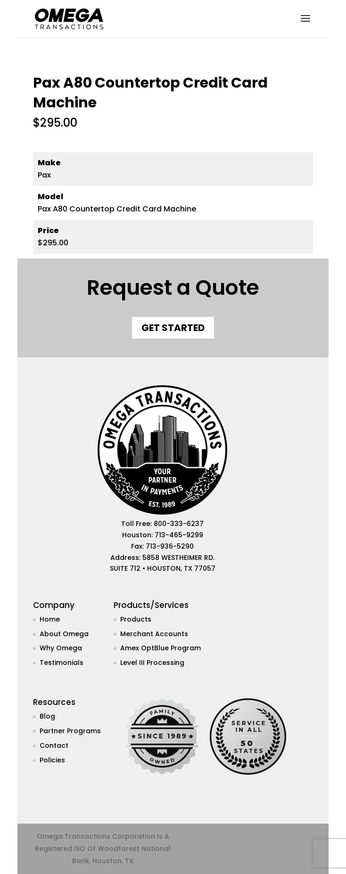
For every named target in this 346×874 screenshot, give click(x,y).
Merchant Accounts (154, 634)
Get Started (173, 327)
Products (135, 619)
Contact (54, 745)
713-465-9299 (179, 535)
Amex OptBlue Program (160, 648)
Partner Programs (70, 731)
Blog (47, 716)
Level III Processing (152, 662)
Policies (52, 760)
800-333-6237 (179, 523)
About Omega (64, 634)
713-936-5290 (170, 546)
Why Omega (61, 648)
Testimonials (61, 662)
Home (50, 619)
